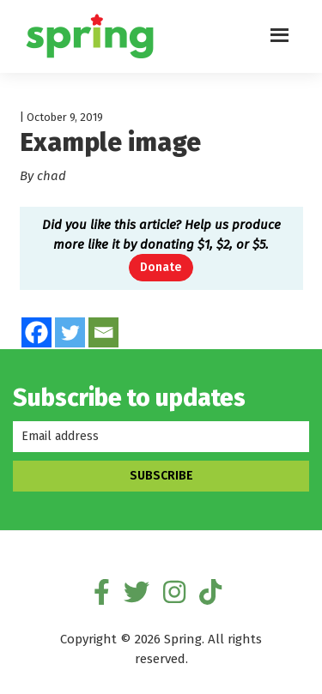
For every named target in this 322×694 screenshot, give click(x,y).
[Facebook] (36, 332)
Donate (161, 267)
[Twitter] (70, 332)
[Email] (103, 332)
